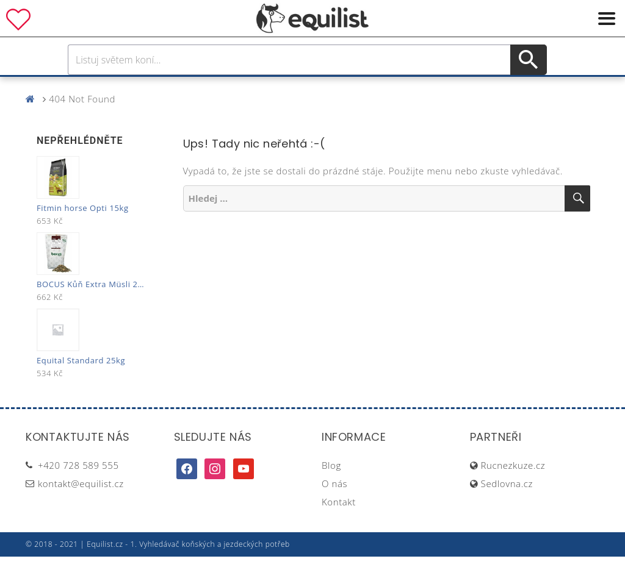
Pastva (444, 89)
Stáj (399, 89)
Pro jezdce (212, 89)
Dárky (493, 89)
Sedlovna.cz (507, 508)
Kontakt (339, 526)
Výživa (357, 89)
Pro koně (141, 89)
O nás (334, 508)
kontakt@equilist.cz (81, 508)
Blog (331, 489)
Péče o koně (291, 89)
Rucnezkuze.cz (513, 489)
